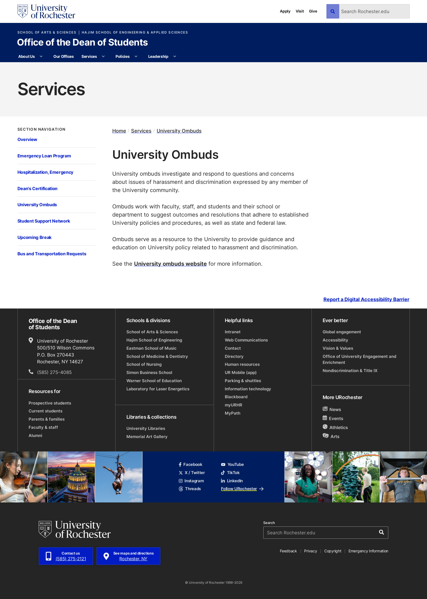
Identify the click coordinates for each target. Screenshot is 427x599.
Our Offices (63, 56)
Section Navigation (41, 129)
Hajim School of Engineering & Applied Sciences (135, 32)
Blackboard (236, 397)
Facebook (190, 464)
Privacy (310, 550)
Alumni (35, 435)
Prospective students (50, 403)
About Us (26, 56)
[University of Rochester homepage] (46, 11)
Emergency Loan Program (44, 155)
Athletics (335, 427)
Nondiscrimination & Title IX (350, 370)
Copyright (332, 550)
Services (89, 56)
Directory (234, 356)
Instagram (191, 481)
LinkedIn (232, 481)
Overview (27, 139)
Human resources (242, 364)
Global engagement (342, 332)
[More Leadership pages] (174, 56)
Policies (123, 56)
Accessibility (335, 340)
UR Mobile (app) (241, 372)
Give (313, 11)
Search (269, 523)
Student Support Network (43, 221)
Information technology (248, 389)
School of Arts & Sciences (47, 32)
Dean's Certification (37, 188)
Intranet (233, 332)
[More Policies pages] (136, 56)
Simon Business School (149, 372)
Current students (45, 411)
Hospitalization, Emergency (45, 172)
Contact (233, 348)
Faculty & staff (43, 427)
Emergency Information (368, 550)
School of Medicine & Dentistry (157, 356)
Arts (331, 436)
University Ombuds (37, 204)
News (332, 409)
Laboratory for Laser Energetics (157, 389)
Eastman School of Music (151, 348)
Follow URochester (242, 489)
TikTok (230, 472)
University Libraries (145, 428)
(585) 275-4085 (54, 372)
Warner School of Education (154, 381)
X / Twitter (192, 472)
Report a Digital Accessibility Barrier (366, 299)
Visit (300, 11)
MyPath (232, 413)
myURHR (233, 405)
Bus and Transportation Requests (51, 253)
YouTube (232, 464)
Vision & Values (338, 348)
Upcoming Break (34, 237)
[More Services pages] (103, 56)
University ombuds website (170, 263)
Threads (190, 489)
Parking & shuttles (243, 381)
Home (119, 130)
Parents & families (47, 419)
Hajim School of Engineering (154, 340)
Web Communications (246, 340)
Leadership (158, 56)
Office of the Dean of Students (82, 43)
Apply (285, 11)
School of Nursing (144, 364)
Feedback (288, 550)
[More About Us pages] (41, 56)
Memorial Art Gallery (147, 436)
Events (333, 418)
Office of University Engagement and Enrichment (359, 359)
